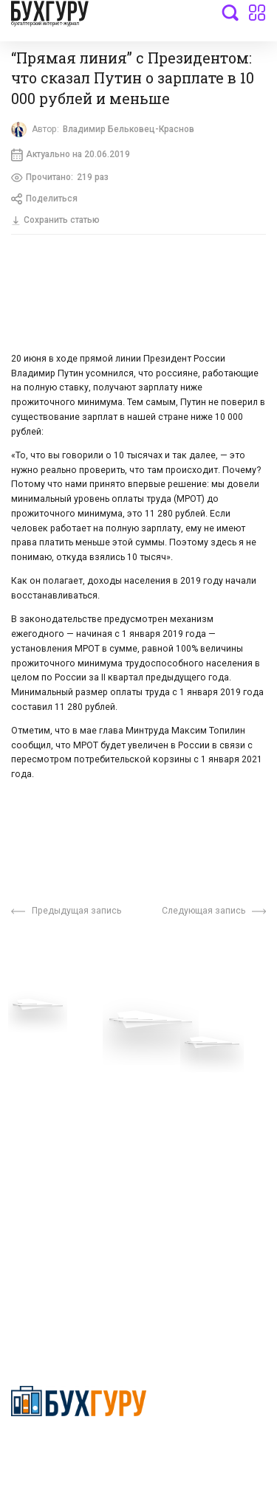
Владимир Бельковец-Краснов (132, 130)
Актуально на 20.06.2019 (73, 156)
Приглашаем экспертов (68, 1064)
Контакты (34, 1108)
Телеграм (34, 1086)
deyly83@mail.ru (64, 1296)
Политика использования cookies (201, 1124)
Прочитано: (62, 179)
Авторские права (53, 1174)
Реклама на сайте (54, 1152)
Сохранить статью (58, 223)
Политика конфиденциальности (78, 1450)
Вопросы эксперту (55, 1042)
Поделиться (46, 202)
